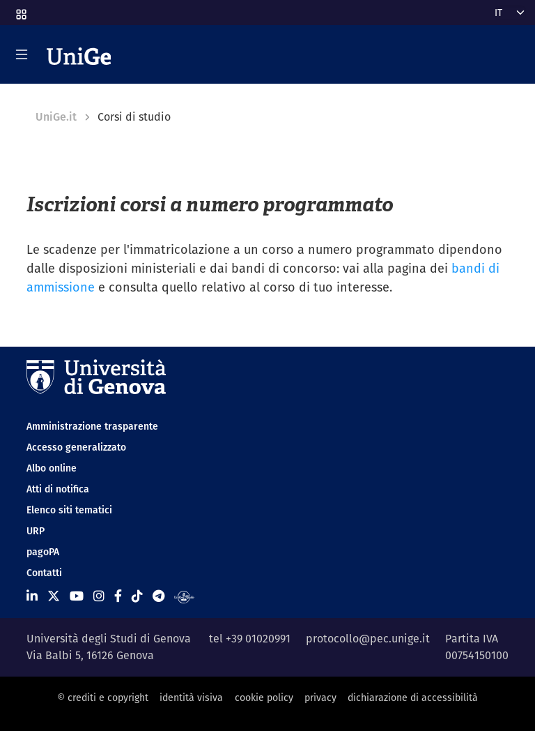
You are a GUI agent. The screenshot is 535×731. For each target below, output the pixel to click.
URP (35, 531)
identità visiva (191, 697)
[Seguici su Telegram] (158, 596)
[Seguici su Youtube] (77, 596)
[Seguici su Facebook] (118, 596)
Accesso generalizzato (76, 447)
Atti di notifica (57, 489)
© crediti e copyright (102, 697)
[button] (20, 10)
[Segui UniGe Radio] (184, 596)
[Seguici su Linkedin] (32, 596)
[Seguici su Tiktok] (137, 596)
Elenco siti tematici (69, 510)
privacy (320, 697)
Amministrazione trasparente (92, 426)
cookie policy (264, 697)
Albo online (51, 468)
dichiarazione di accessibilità (413, 697)
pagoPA (42, 552)
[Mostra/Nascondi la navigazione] (21, 54)
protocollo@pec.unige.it (368, 639)
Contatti (44, 573)
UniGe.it (56, 117)
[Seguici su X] (53, 596)
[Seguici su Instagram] (98, 596)
